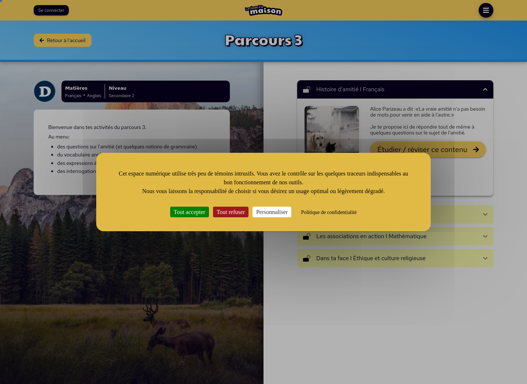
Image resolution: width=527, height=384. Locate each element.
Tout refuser (231, 212)
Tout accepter (189, 212)
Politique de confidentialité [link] (329, 212)
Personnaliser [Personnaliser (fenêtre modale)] (272, 212)
